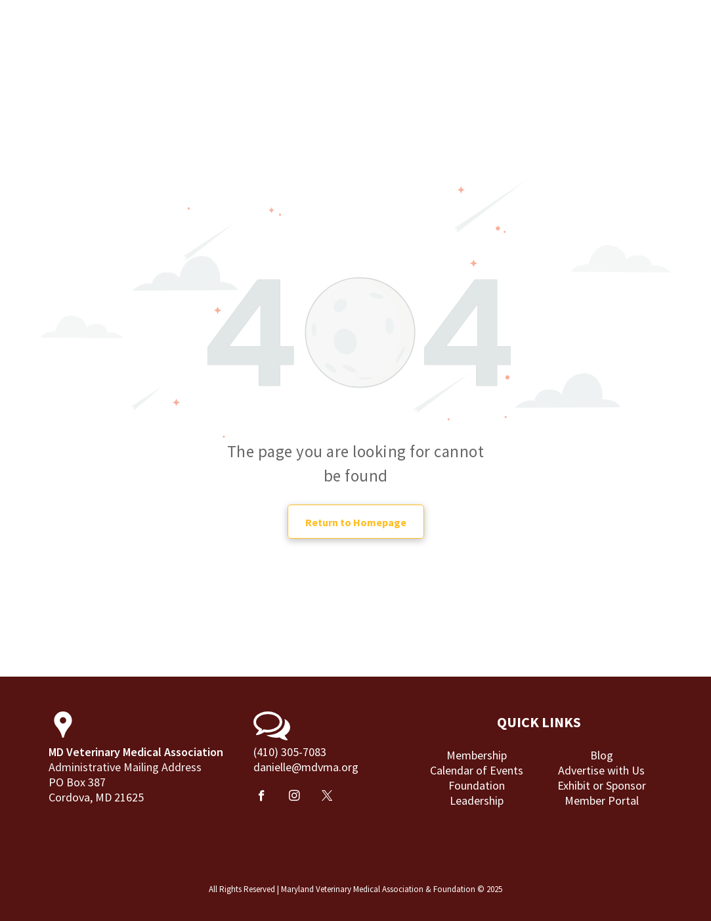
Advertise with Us (601, 770)
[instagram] (294, 797)
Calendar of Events (476, 770)
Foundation (476, 785)
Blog (601, 755)
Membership (476, 755)
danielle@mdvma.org (305, 767)
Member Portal (602, 800)
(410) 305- (278, 751)
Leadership (477, 800)
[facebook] (261, 797)
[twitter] (327, 797)
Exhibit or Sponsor (601, 785)
